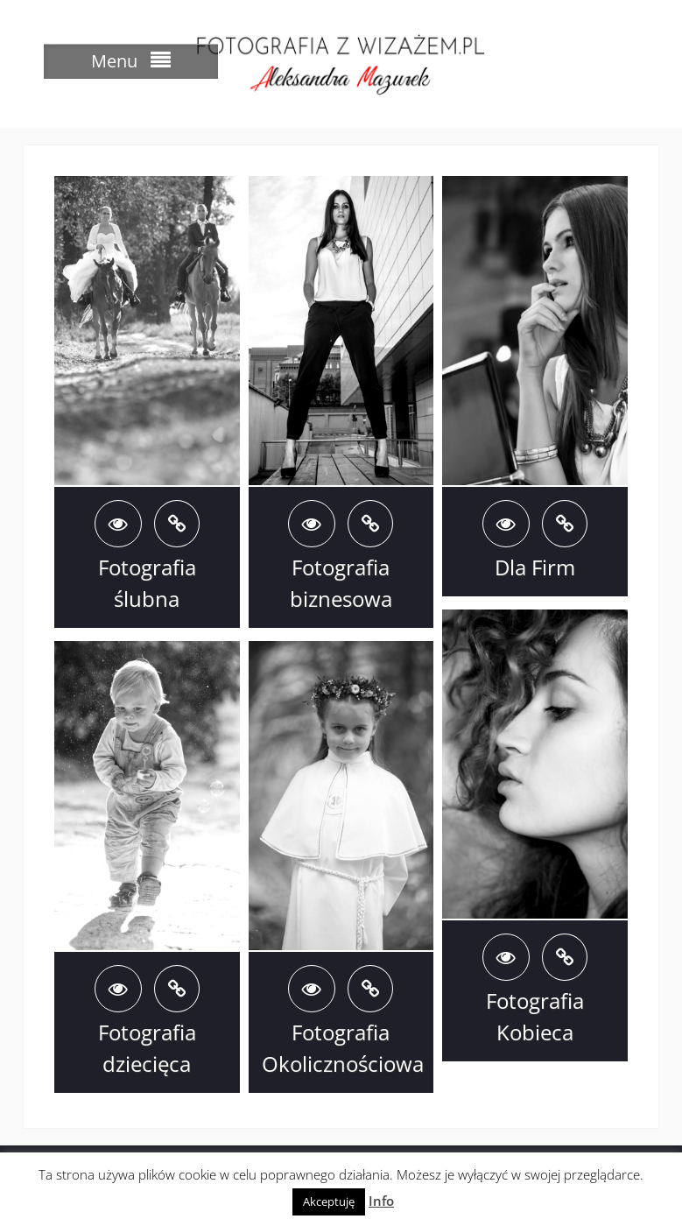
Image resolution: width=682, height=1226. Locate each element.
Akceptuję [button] (329, 1201)
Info (381, 1200)
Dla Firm (535, 567)
